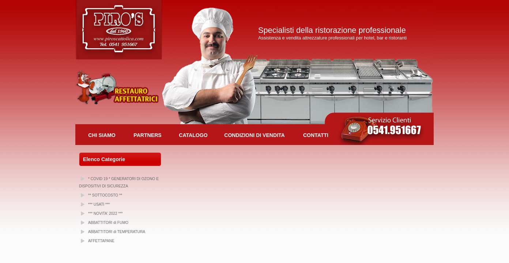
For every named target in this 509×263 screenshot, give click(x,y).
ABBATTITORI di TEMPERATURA (116, 232)
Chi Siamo (101, 135)
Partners (147, 135)
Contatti (315, 135)
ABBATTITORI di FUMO (108, 223)
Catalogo (193, 135)
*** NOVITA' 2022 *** (105, 213)
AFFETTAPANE (101, 241)
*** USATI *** (99, 204)
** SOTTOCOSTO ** (105, 195)
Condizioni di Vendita (254, 135)
